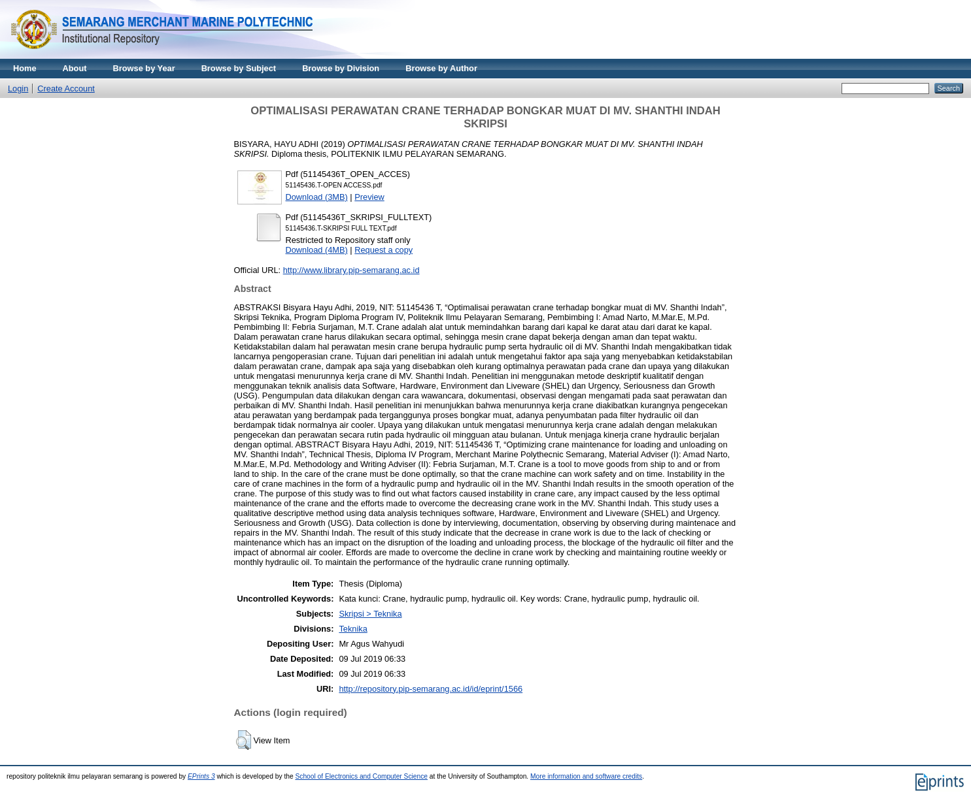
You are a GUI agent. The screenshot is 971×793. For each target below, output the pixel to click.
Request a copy (383, 250)
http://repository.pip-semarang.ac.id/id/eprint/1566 (430, 689)
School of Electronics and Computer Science (361, 776)
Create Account (66, 88)
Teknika (353, 629)
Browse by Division (340, 68)
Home (25, 68)
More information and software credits (586, 776)
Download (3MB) (317, 197)
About (75, 68)
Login (18, 88)
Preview (369, 197)
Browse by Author (441, 68)
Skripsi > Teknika (370, 614)
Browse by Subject (239, 68)
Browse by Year (144, 68)
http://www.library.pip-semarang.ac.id (351, 270)
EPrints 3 (201, 776)
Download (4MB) (317, 250)
